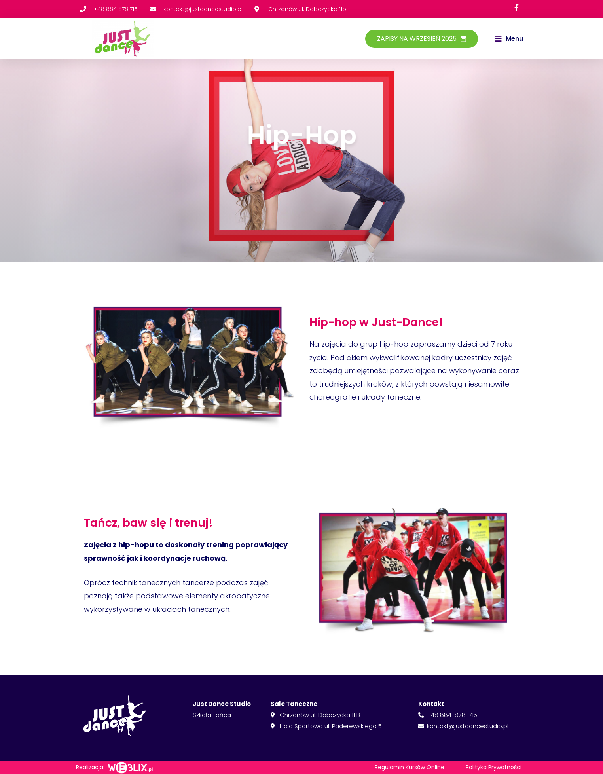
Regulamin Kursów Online (409, 767)
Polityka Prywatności (493, 767)
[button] (509, 39)
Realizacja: (90, 767)
